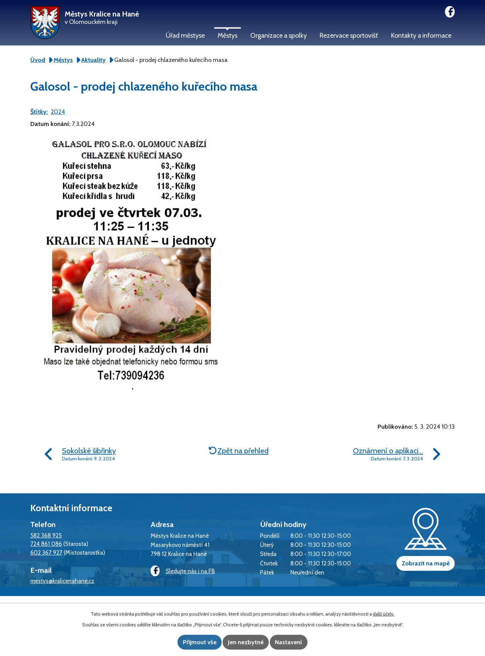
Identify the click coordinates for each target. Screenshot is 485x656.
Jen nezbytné (246, 642)
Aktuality (93, 60)
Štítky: (39, 112)
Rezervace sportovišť (348, 35)
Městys (227, 35)
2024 (58, 112)
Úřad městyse (185, 35)
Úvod (37, 60)
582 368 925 (46, 535)
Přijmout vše (192, 642)
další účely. (383, 615)
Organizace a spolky (278, 35)
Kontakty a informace (421, 35)
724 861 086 (46, 543)
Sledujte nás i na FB (180, 571)
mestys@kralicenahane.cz (62, 580)
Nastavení (296, 642)
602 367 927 (46, 552)
